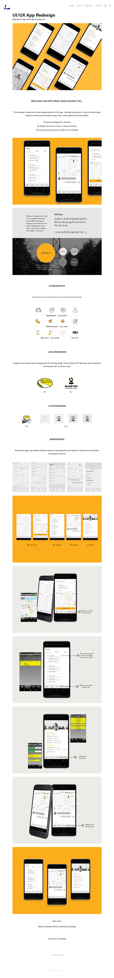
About (79, 6)
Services (88, 6)
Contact (98, 6)
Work (71, 6)
